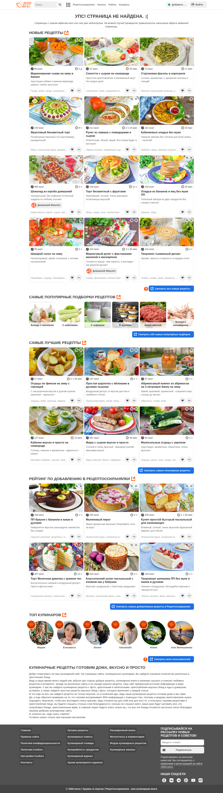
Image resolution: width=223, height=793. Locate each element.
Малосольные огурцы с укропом (163, 442)
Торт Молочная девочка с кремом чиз (56, 578)
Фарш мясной (153, 325)
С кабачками (70, 325)
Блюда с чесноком (42, 325)
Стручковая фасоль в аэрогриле (163, 73)
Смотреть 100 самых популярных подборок (162, 334)
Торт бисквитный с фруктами (106, 191)
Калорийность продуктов (83, 749)
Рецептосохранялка (84, 4)
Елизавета (69, 647)
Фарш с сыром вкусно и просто (107, 442)
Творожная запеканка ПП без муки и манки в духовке (165, 580)
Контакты (26, 762)
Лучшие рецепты (77, 730)
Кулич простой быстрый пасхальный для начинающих (166, 521)
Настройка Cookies (32, 756)
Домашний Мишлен (45, 205)
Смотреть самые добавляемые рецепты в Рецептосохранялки (151, 606)
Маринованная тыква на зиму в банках (52, 75)
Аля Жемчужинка (181, 647)
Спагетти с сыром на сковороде (107, 73)
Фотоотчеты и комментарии (127, 736)
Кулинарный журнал (80, 756)
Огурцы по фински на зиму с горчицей (50, 385)
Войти (197, 4)
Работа (112, 4)
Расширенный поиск (122, 730)
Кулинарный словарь (80, 743)
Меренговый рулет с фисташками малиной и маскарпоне (109, 255)
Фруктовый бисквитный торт (50, 132)
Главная (26, 730)
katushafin (125, 647)
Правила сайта (30, 736)
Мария (41, 647)
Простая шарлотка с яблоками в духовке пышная (107, 385)
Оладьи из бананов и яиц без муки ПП (164, 193)
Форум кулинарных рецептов (128, 743)
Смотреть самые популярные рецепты (165, 470)
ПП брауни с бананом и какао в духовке (52, 521)
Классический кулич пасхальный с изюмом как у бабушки (109, 580)
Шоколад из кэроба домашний (51, 191)
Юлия (153, 647)
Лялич (97, 647)
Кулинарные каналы (122, 749)
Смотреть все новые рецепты (170, 288)
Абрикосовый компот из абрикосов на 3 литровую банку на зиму (165, 385)
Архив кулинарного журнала (85, 762)
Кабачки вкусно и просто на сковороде (49, 444)
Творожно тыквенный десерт (161, 253)
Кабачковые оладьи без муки (161, 132)
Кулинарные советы (80, 736)
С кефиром (97, 325)
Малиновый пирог (98, 519)
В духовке (125, 325)
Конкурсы (124, 4)
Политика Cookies (32, 749)
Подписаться (177, 750)
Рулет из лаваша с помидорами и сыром (108, 134)
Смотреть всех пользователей (170, 659)
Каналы (101, 4)
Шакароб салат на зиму (46, 253)
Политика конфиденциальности (40, 743)
